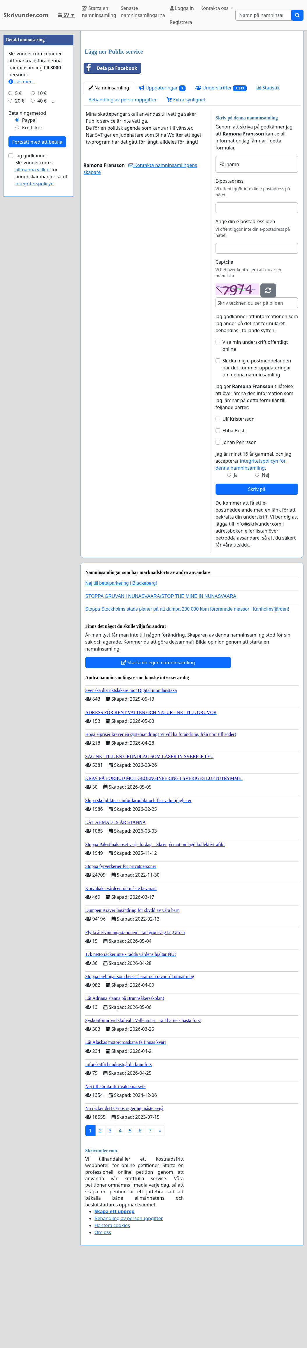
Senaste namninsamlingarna (143, 11)
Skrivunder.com (25, 15)
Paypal (29, 295)
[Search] (263, 15)
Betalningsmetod (27, 288)
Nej (265, 556)
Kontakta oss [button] (215, 8)
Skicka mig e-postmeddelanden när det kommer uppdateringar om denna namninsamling (257, 449)
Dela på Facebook (110, 150)
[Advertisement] (192, 80)
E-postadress (230, 262)
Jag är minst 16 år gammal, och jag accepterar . (254, 542)
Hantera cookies (112, 1307)
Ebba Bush (234, 512)
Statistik (268, 169)
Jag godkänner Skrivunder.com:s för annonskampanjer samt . (41, 344)
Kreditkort (33, 302)
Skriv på (256, 571)
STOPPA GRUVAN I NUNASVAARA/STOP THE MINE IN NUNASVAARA (161, 677)
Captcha (224, 343)
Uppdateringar (162, 169)
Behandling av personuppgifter (123, 181)
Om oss (103, 1314)
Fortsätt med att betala (37, 316)
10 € (42, 268)
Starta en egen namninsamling (158, 744)
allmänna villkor (32, 344)
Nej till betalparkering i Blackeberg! (121, 664)
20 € (19, 275)
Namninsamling (109, 169)
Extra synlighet (186, 181)
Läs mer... (21, 256)
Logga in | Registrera (182, 15)
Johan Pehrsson (240, 524)
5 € (18, 268)
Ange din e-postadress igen (245, 303)
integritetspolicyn (34, 358)
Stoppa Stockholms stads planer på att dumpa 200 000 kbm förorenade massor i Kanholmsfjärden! (187, 690)
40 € (42, 275)
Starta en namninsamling (99, 11)
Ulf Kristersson (239, 500)
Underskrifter (220, 169)
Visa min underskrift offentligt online (255, 427)
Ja (236, 556)
